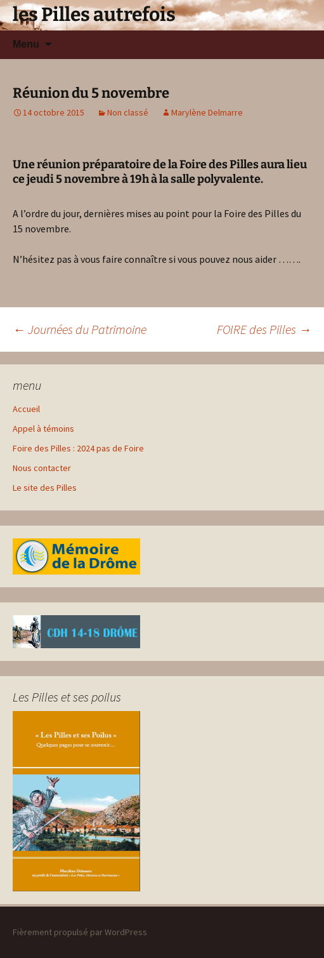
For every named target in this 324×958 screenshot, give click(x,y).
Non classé (127, 112)
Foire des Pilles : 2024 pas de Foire (78, 448)
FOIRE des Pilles (264, 329)
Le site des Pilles (45, 487)
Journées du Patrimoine (79, 329)
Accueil (26, 409)
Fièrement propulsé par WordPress (80, 932)
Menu (26, 44)
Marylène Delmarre (207, 112)
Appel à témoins (43, 428)
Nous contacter (42, 468)
